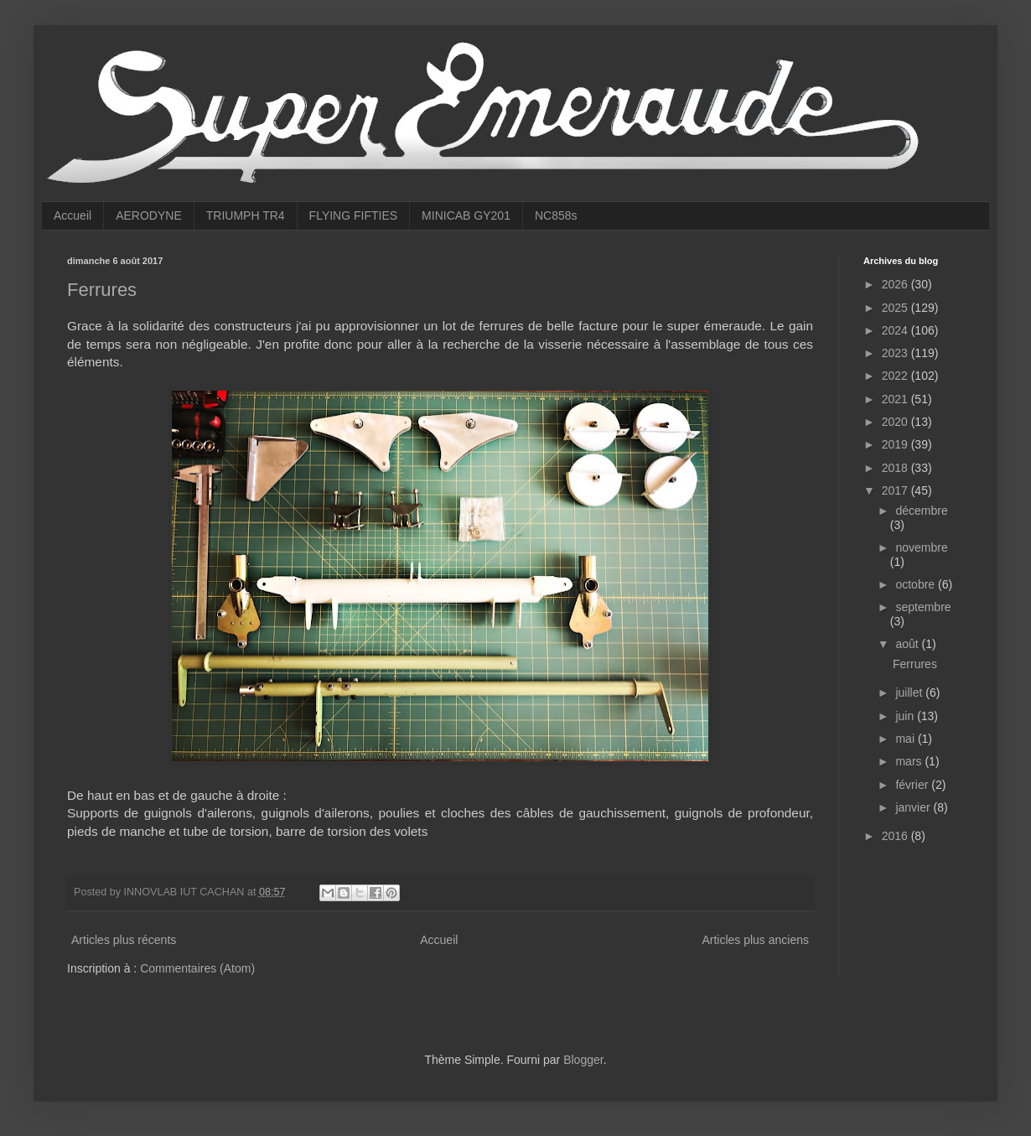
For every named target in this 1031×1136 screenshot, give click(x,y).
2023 (896, 353)
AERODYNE (149, 215)
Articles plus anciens (755, 940)
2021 (896, 399)
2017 (896, 490)
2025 (896, 307)
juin (906, 716)
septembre (923, 607)
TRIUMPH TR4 (245, 215)
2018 (896, 468)
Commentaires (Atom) (197, 968)
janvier (914, 807)
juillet (910, 692)
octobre (916, 584)
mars (910, 761)
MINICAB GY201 (466, 215)
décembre (921, 510)
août (908, 644)
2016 (896, 836)
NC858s (556, 215)
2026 (896, 284)
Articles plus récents (123, 940)
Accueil (72, 215)
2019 (896, 444)
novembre (921, 547)
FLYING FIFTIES (353, 215)
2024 (896, 330)
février (913, 784)
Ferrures (102, 289)
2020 (896, 421)
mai (906, 738)
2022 (896, 375)
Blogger (583, 1059)
